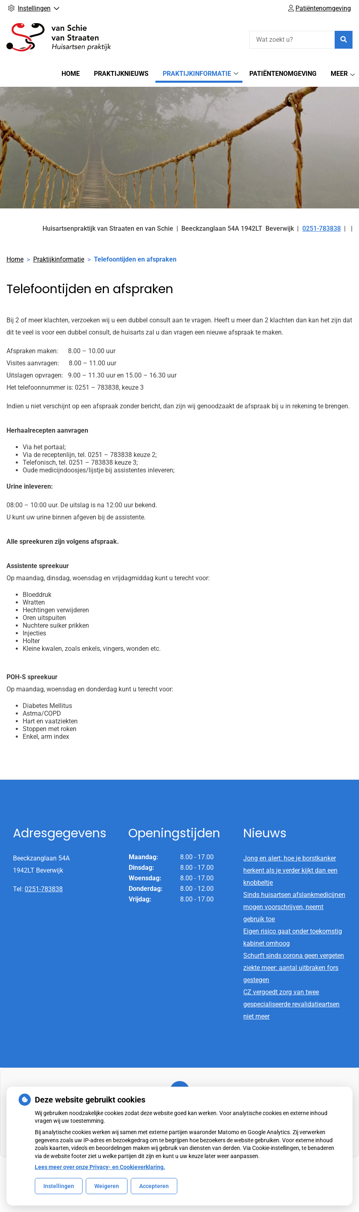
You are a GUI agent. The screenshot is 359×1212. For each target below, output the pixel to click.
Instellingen (58, 1186)
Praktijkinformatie (197, 73)
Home (71, 73)
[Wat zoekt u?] (292, 40)
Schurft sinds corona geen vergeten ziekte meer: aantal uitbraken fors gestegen (293, 968)
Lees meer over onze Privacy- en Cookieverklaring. (100, 1167)
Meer (339, 73)
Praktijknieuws (121, 73)
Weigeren (106, 1186)
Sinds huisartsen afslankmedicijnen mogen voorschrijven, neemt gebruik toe (294, 907)
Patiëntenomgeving (283, 73)
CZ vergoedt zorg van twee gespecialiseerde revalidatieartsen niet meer (291, 1004)
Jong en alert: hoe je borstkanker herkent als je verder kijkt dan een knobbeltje (290, 870)
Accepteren (154, 1186)
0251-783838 (44, 889)
